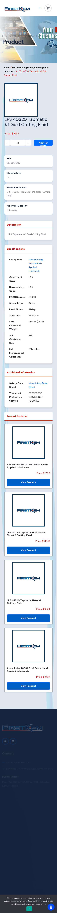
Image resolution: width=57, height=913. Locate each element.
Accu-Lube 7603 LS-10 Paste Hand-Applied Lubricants (28, 669)
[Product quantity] (17, 143)
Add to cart (43, 143)
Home (5, 36)
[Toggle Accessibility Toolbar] (51, 907)
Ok (29, 909)
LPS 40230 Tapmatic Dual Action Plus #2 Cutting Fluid (26, 534)
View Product (28, 482)
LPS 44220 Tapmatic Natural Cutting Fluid (24, 601)
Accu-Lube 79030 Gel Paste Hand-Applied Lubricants (27, 466)
